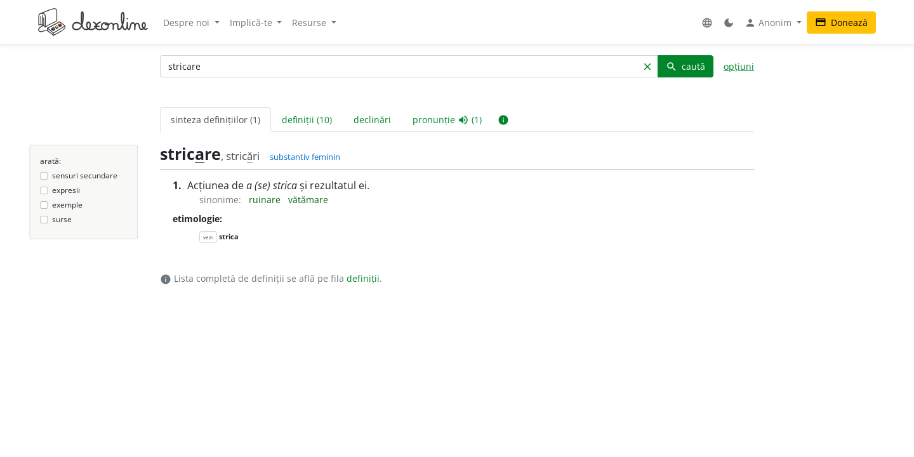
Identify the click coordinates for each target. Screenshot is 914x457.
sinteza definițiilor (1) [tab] (215, 120)
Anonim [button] (769, 23)
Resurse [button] (310, 23)
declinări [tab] (372, 120)
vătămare (308, 200)
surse (62, 219)
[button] (707, 22)
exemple (67, 204)
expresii (66, 190)
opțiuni (739, 66)
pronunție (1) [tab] (447, 120)
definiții (363, 278)
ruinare (266, 200)
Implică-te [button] (252, 23)
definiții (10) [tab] (307, 120)
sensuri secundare (84, 175)
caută (685, 66)
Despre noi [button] (187, 23)
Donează (841, 23)
